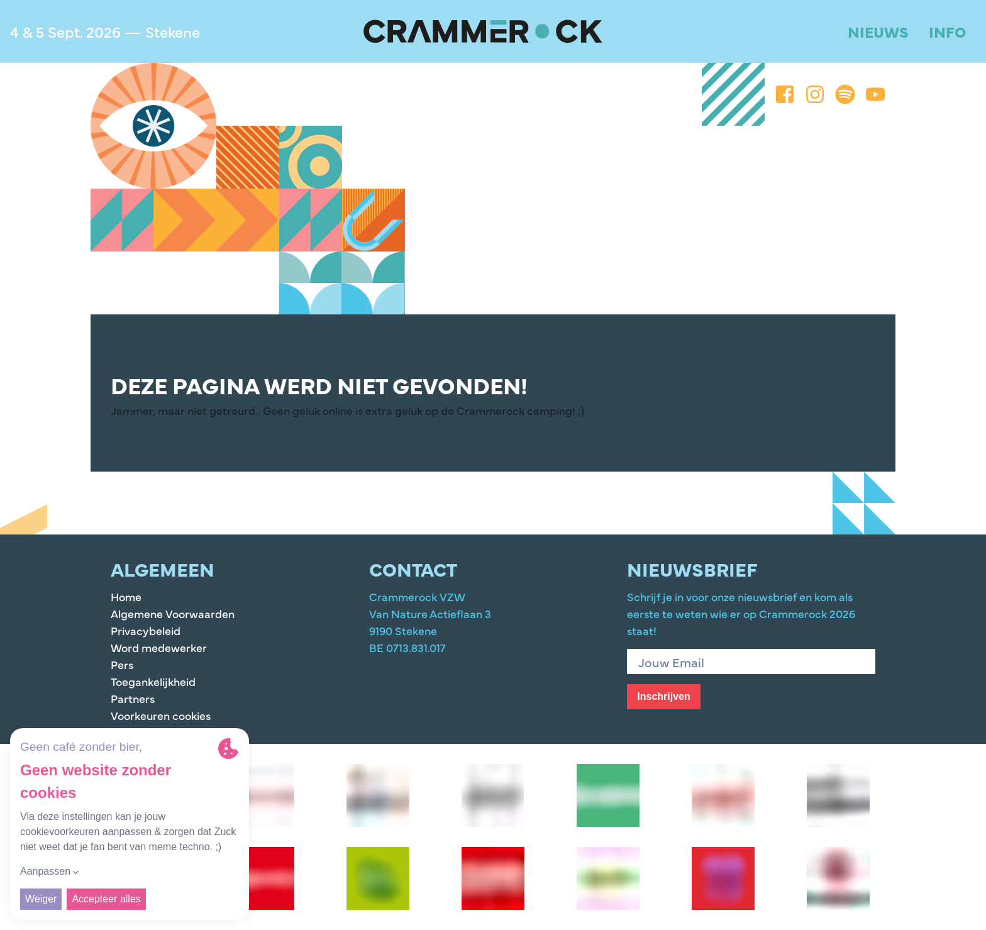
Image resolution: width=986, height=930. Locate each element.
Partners (133, 698)
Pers (122, 664)
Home (126, 596)
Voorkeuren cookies (161, 715)
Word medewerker (159, 647)
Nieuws (878, 31)
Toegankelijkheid (153, 681)
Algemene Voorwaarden (173, 613)
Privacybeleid (145, 630)
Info (947, 31)
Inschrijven (663, 696)
